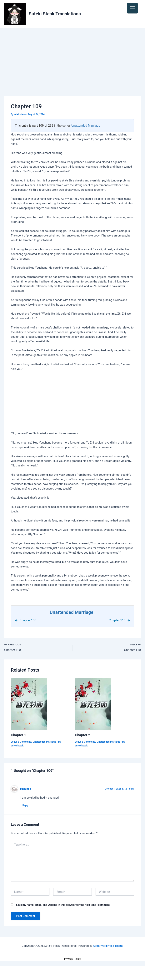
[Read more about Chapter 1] (29, 703)
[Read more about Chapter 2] (93, 703)
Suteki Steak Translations (55, 14)
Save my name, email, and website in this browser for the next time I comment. (63, 904)
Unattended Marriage (85, 125)
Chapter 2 (82, 735)
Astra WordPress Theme (108, 946)
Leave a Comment (21, 741)
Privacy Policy (72, 958)
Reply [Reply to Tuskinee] (25, 805)
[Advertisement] (72, 67)
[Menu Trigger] (132, 8)
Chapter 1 (18, 735)
